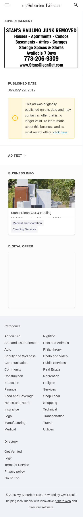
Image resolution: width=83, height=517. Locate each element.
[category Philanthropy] (52, 349)
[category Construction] (13, 376)
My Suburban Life (29, 495)
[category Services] (49, 389)
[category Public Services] (54, 363)
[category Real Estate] (51, 369)
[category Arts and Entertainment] (21, 343)
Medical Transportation (27, 223)
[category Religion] (49, 383)
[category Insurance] (11, 409)
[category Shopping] (50, 403)
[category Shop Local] (51, 396)
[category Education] (11, 383)
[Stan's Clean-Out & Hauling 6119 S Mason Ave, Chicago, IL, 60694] (41, 201)
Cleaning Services (24, 229)
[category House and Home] (17, 403)
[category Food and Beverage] (19, 396)
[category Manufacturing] (14, 422)
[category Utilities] (48, 429)
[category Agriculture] (12, 336)
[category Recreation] (51, 376)
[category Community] (12, 369)
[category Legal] (8, 416)
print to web (63, 501)
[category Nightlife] (49, 336)
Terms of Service (16, 465)
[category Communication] (15, 363)
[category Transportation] (53, 416)
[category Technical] (50, 409)
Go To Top (11, 478)
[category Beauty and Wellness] (20, 356)
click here (60, 132)
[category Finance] (10, 389)
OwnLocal (68, 495)
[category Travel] (47, 422)
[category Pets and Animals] (56, 343)
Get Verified (13, 451)
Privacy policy (14, 471)
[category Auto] (7, 349)
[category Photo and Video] (55, 356)
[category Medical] (10, 429)
